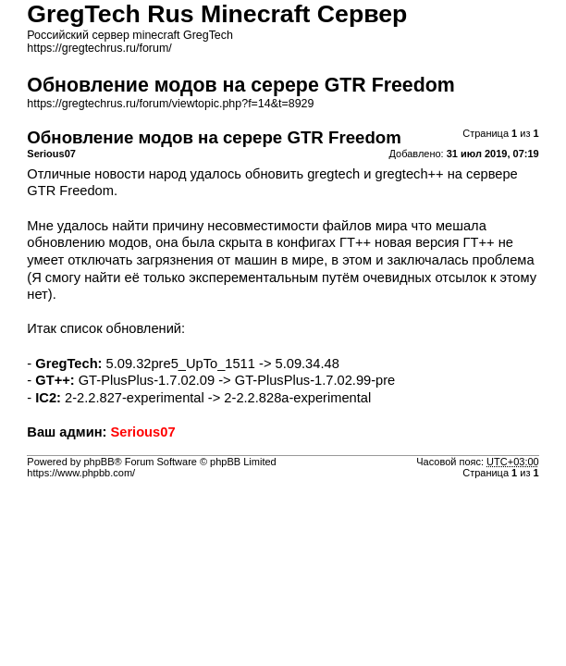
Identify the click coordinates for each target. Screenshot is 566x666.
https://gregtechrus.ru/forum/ (99, 48)
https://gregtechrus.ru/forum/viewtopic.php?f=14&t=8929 (170, 103)
